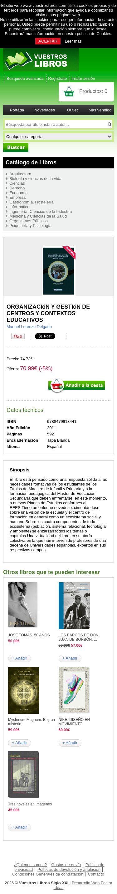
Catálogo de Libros (31, 162)
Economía (18, 192)
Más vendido (100, 110)
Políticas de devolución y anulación (68, 869)
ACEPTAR (47, 41)
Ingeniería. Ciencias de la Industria (40, 211)
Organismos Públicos (28, 220)
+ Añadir (19, 658)
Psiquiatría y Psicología (30, 225)
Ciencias (17, 183)
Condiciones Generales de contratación (47, 874)
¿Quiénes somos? (30, 864)
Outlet (72, 110)
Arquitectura (20, 174)
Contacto (96, 874)
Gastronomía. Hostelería (31, 202)
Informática (19, 206)
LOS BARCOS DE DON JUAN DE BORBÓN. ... (79, 637)
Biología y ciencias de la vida (35, 178)
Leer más (73, 41)
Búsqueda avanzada (25, 78)
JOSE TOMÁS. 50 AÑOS (29, 635)
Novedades (44, 110)
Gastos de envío (66, 864)
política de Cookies (94, 33)
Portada (17, 110)
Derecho (17, 188)
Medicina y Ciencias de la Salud (38, 216)
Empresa (17, 197)
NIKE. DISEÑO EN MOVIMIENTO (74, 721)
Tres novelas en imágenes (30, 804)
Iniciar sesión (83, 78)
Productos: (93, 91)
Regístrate (57, 78)
